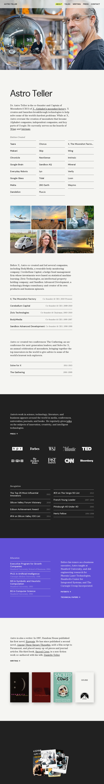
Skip (41, 150)
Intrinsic (25, 129)
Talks (67, 4)
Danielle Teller (52, 655)
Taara (13, 143)
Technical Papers (69, 597)
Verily (71, 171)
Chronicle (15, 157)
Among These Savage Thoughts (33, 645)
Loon (70, 178)
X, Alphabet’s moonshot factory (49, 108)
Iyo (40, 171)
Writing (77, 4)
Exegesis (30, 641)
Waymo (72, 185)
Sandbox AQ (45, 164)
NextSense (44, 157)
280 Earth (44, 185)
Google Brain (16, 164)
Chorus (43, 143)
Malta (13, 185)
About (59, 4)
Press (86, 4)
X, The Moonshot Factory (81, 143)
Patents (65, 591)
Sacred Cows (42, 651)
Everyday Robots (19, 171)
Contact (95, 4)
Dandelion (15, 191)
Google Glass (17, 178)
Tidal (41, 178)
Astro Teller (10, 4)
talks (69, 421)
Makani (13, 150)
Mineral (72, 164)
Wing (13, 129)
